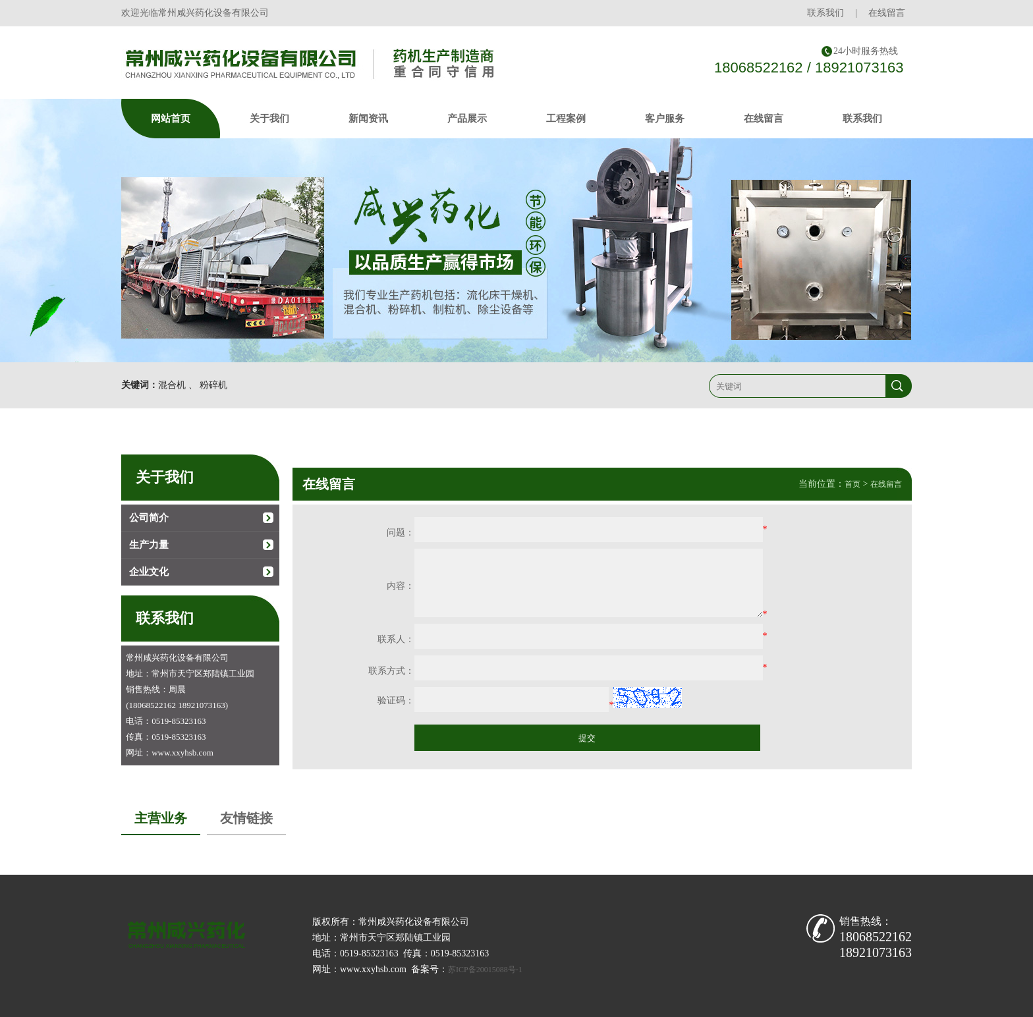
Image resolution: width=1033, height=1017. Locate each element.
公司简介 (149, 517)
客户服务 (664, 118)
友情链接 (246, 818)
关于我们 (269, 118)
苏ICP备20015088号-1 (485, 969)
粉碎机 (213, 385)
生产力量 (149, 544)
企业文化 (149, 571)
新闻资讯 (368, 118)
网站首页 (170, 118)
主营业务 (160, 818)
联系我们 (825, 13)
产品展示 (467, 118)
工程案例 (566, 118)
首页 (852, 484)
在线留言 (886, 13)
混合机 (172, 385)
